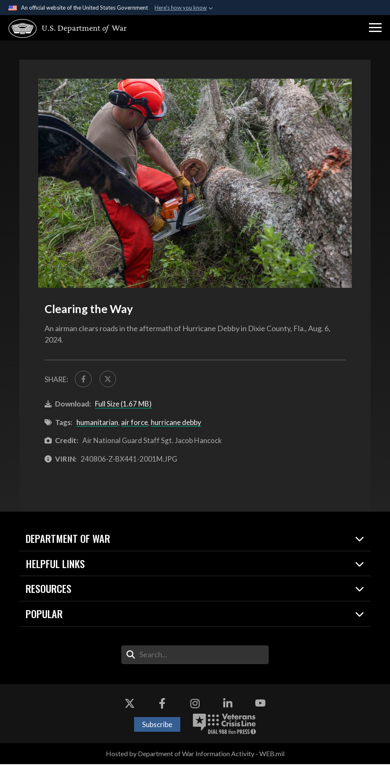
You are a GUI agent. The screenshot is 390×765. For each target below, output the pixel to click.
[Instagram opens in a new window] (195, 704)
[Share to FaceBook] (83, 379)
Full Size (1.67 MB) (123, 405)
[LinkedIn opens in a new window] (227, 704)
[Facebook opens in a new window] (162, 704)
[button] (375, 27)
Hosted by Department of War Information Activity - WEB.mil (195, 755)
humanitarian (97, 423)
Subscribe (157, 725)
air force (134, 423)
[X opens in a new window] (129, 704)
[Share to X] (110, 379)
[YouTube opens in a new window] (260, 704)
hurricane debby (176, 423)
